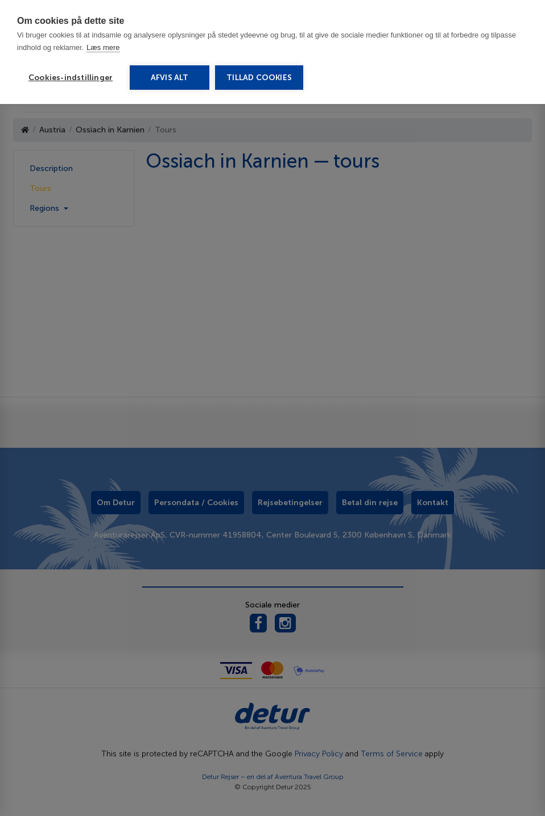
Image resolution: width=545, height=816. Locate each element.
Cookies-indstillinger (70, 77)
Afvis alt (170, 77)
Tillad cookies (259, 77)
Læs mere (103, 47)
